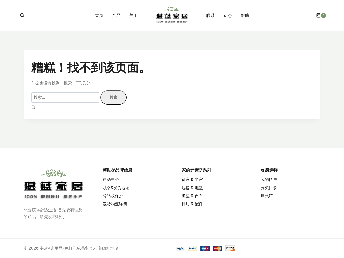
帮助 (245, 15)
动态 (227, 15)
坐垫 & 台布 (192, 195)
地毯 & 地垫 (192, 187)
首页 (99, 15)
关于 (133, 15)
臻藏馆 (267, 195)
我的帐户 (269, 179)
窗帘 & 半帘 (192, 179)
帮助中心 (111, 179)
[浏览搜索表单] (22, 15)
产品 (116, 15)
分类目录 (269, 187)
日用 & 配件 (192, 204)
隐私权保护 (113, 195)
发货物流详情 (115, 204)
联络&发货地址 (116, 187)
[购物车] (318, 15)
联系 (210, 15)
